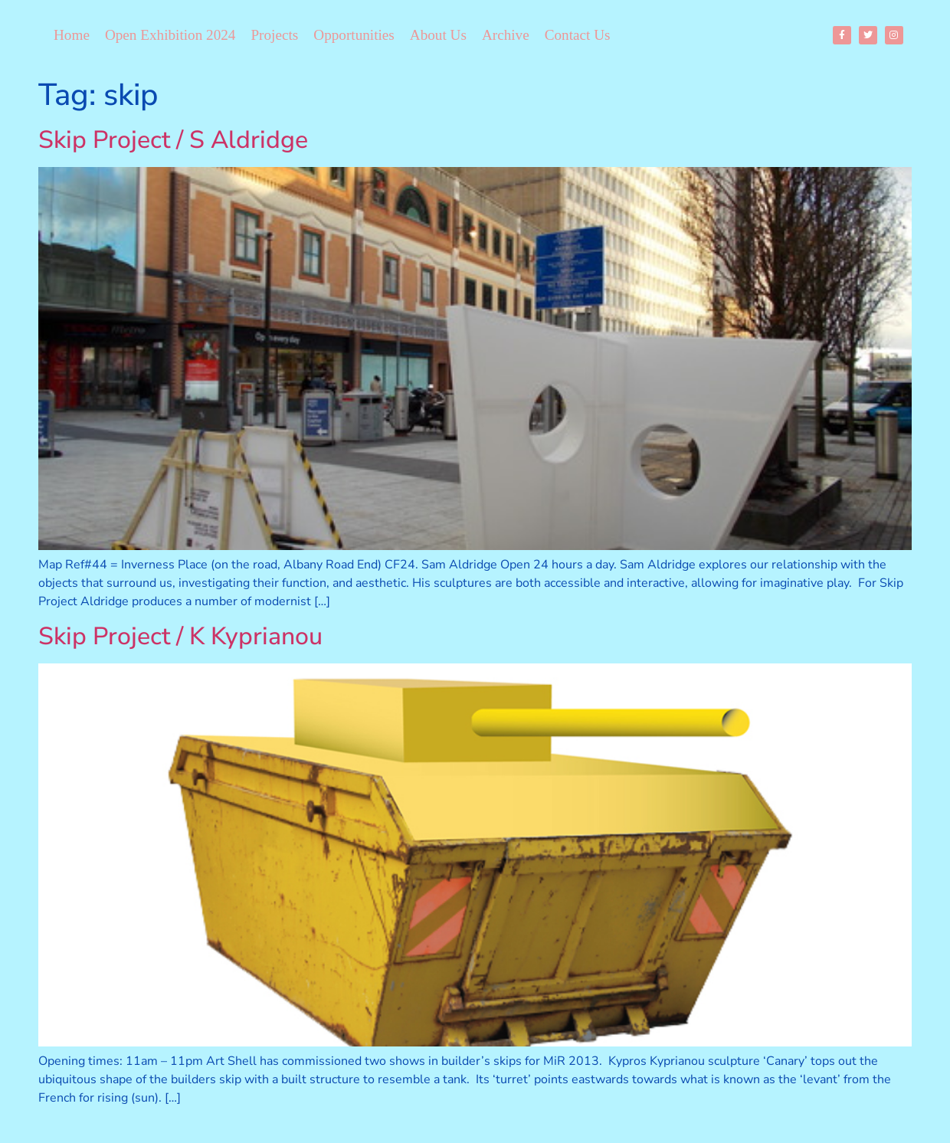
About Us (438, 35)
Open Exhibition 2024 (170, 35)
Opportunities (354, 35)
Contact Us (578, 35)
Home (72, 35)
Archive (505, 35)
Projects (274, 35)
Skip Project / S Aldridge (173, 139)
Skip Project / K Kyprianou (180, 636)
